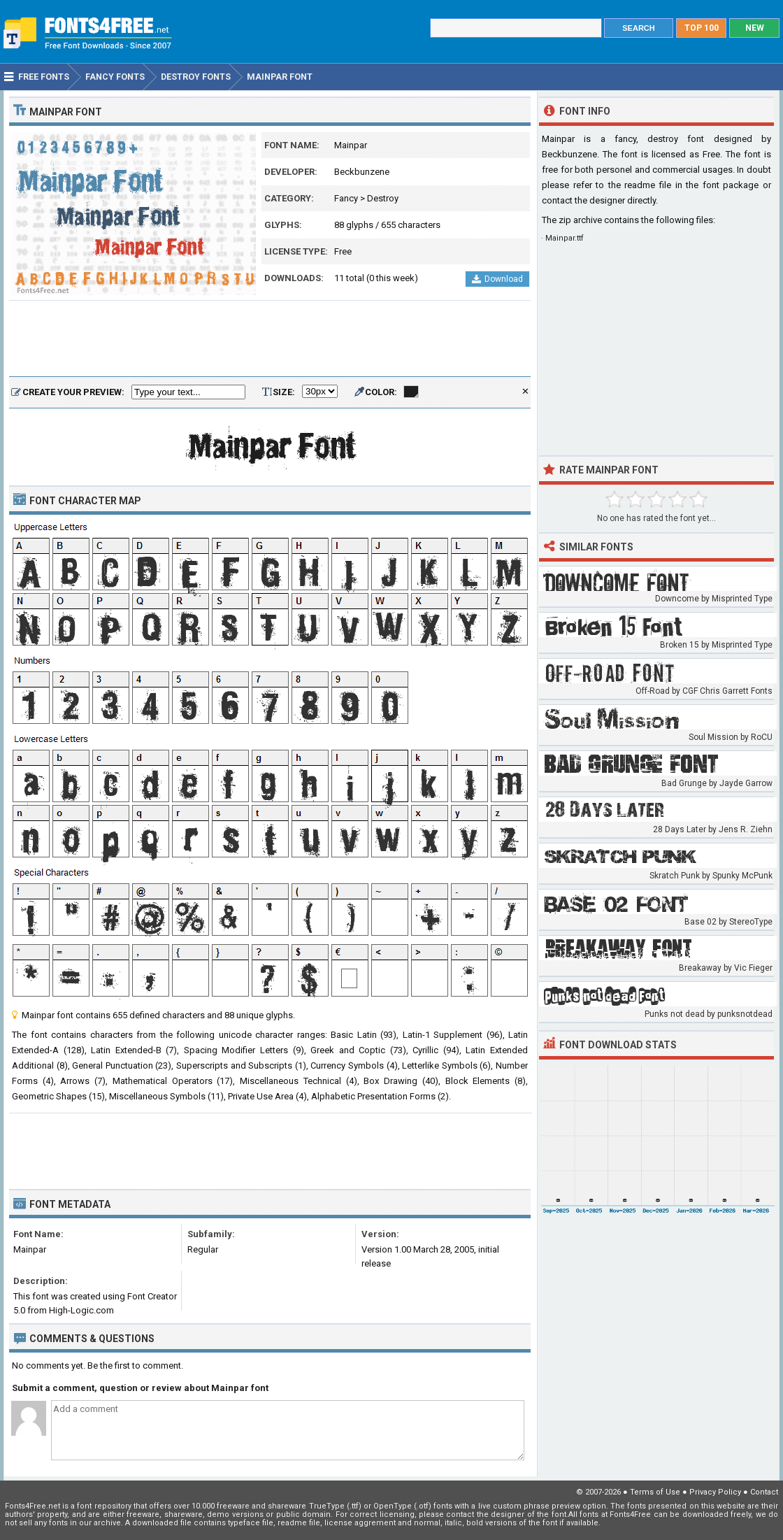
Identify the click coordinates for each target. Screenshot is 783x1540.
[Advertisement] (270, 339)
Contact (764, 1492)
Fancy (346, 198)
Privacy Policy (715, 1492)
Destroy (382, 198)
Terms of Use (655, 1492)
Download (497, 279)
